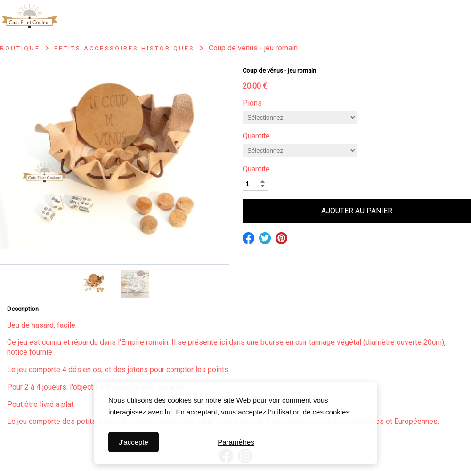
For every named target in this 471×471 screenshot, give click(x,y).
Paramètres (236, 442)
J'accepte (133, 442)
